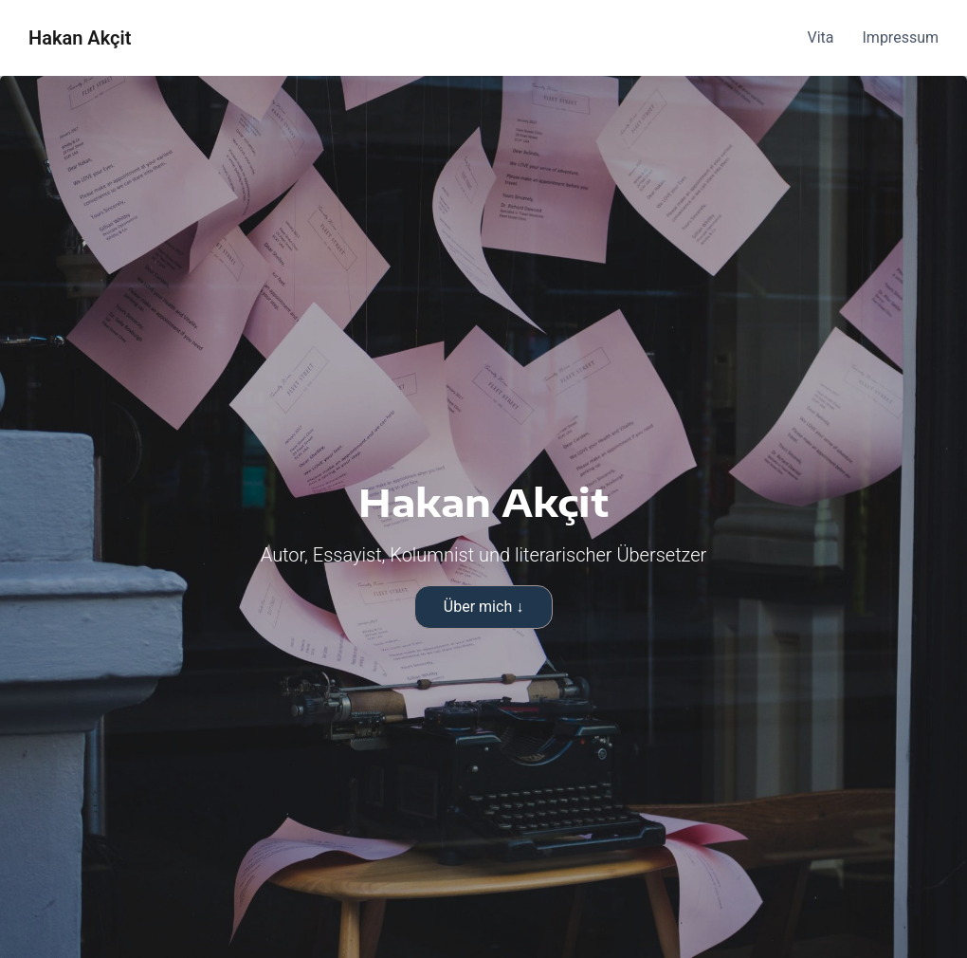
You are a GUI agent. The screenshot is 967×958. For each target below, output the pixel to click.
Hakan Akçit (79, 38)
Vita (820, 37)
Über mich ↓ (483, 607)
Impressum (901, 37)
